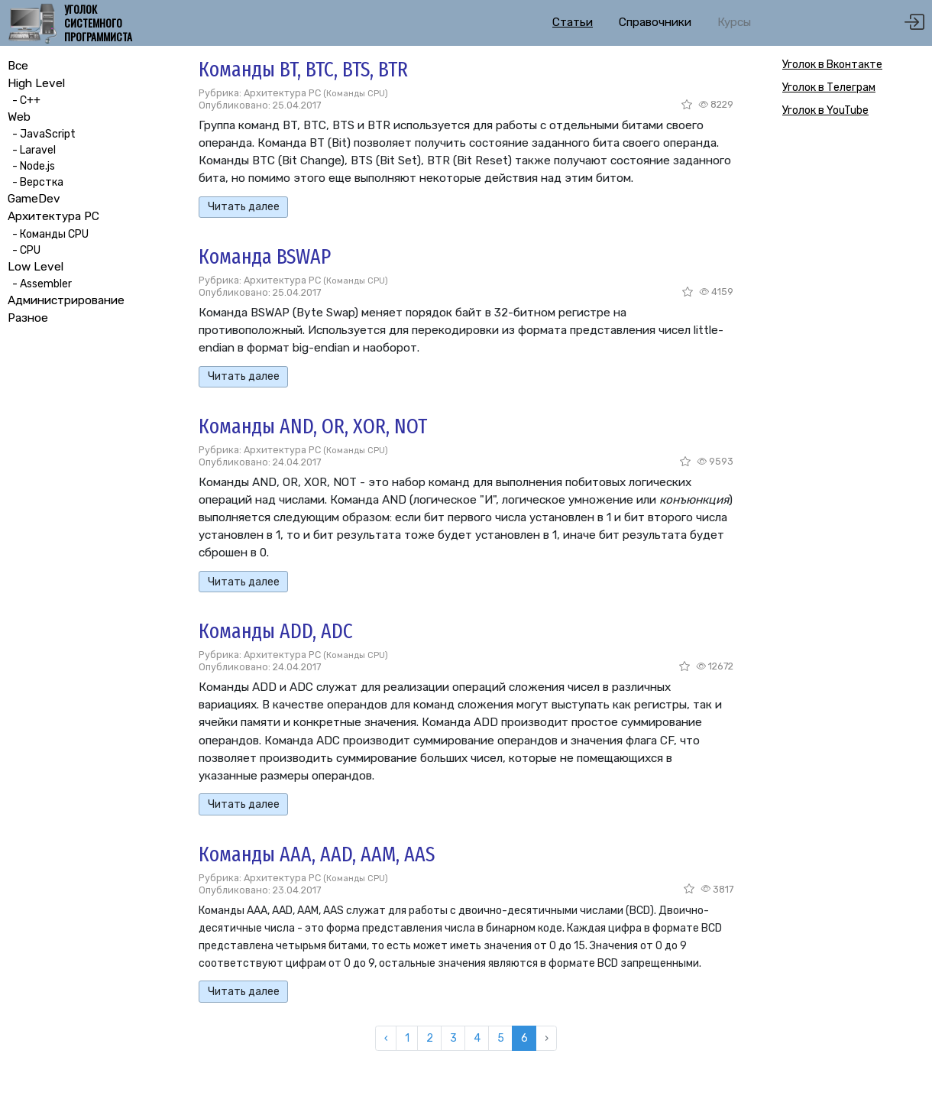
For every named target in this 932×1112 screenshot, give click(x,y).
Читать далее (244, 206)
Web (19, 117)
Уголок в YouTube (825, 110)
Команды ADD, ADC (276, 631)
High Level (36, 83)
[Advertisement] (840, 370)
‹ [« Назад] (386, 1038)
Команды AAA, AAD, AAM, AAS (317, 854)
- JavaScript (42, 134)
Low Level (35, 267)
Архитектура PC (53, 216)
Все (18, 66)
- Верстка (35, 182)
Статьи (572, 22)
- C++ (24, 100)
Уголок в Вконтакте (832, 64)
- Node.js (31, 166)
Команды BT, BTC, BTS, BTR (303, 69)
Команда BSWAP (265, 256)
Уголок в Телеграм (828, 87)
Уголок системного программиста (98, 23)
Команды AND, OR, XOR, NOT (313, 426)
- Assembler (40, 283)
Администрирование (66, 300)
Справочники (655, 22)
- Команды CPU (48, 234)
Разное (28, 318)
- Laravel (32, 150)
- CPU (24, 250)
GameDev (34, 199)
